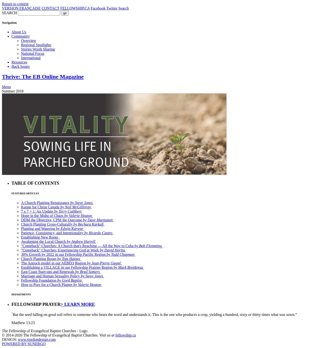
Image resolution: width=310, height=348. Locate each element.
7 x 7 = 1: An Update (51, 211)
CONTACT (50, 8)
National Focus (32, 53)
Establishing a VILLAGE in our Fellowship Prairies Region (82, 267)
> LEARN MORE (78, 304)
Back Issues (20, 66)
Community (20, 36)
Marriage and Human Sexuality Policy (62, 276)
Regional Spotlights (36, 45)
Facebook (98, 8)
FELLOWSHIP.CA (75, 8)
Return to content (15, 4)
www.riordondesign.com (37, 339)
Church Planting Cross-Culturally (62, 224)
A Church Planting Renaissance (57, 203)
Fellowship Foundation (52, 280)
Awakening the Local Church (58, 242)
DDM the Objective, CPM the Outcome (67, 220)
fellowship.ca (125, 335)
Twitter (111, 8)
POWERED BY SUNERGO (24, 344)
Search (123, 8)
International (31, 58)
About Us (18, 32)
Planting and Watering (52, 229)
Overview (28, 41)
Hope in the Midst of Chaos (57, 216)
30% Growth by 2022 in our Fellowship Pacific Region (78, 254)
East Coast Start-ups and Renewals (61, 272)
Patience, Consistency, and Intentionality (67, 233)
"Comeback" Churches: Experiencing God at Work (73, 250)
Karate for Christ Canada (56, 207)
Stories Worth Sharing (38, 49)
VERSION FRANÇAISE (21, 8)
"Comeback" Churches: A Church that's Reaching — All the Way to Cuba (92, 246)
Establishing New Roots (40, 237)
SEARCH (9, 13)
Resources (19, 62)
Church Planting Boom (51, 259)
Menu (6, 87)
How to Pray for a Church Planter (61, 285)
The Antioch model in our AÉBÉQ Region (71, 263)
